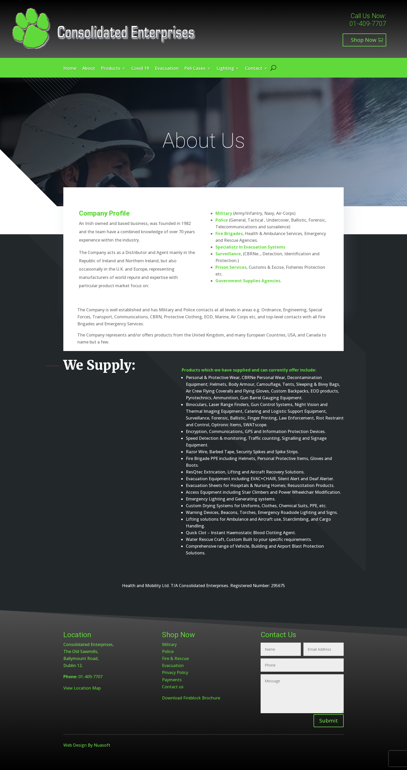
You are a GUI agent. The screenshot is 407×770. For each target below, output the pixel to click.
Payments (172, 680)
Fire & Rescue (175, 658)
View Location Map (82, 688)
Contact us (173, 687)
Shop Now (363, 39)
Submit (328, 720)
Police (168, 651)
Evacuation (167, 68)
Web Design (75, 745)
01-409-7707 (367, 24)
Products (110, 68)
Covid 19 (140, 68)
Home (70, 68)
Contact (253, 68)
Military (169, 644)
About (88, 68)
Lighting (225, 68)
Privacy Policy (175, 672)
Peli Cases (195, 68)
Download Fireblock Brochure (191, 698)
